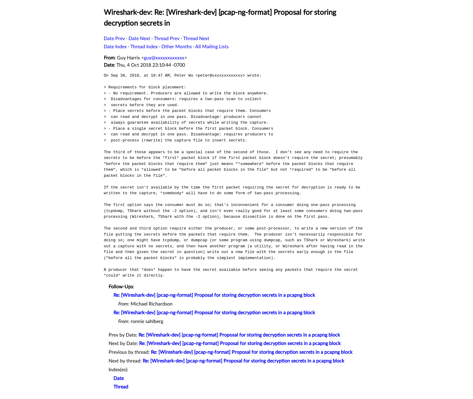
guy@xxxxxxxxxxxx (164, 57)
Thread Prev (166, 38)
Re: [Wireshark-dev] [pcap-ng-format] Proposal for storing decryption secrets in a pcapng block (214, 295)
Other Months (176, 46)
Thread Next (196, 38)
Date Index (115, 46)
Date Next (139, 38)
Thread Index (144, 46)
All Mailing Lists (212, 46)
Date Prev (114, 38)
